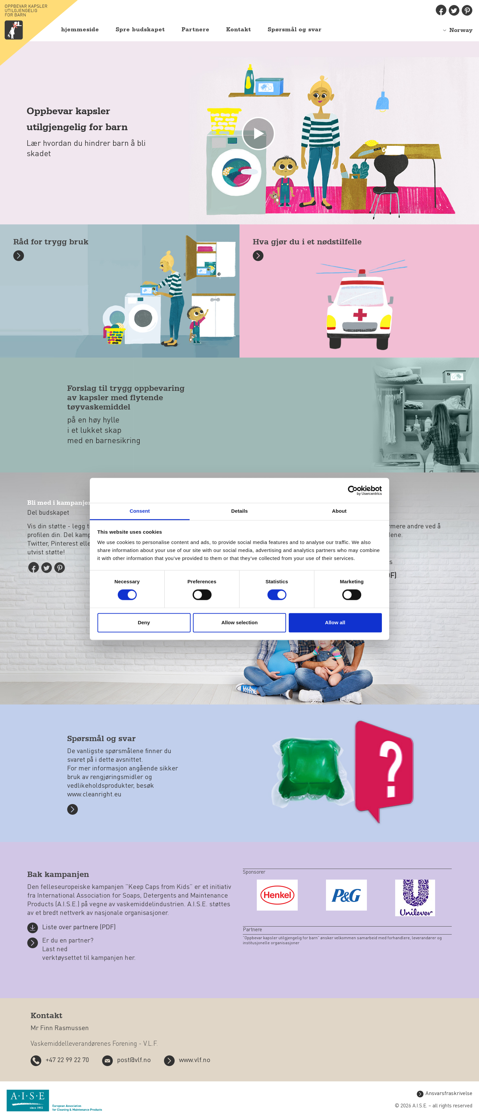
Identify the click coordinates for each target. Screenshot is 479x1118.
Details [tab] (239, 511)
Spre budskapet (140, 30)
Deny (144, 622)
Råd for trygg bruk (50, 242)
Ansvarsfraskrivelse (448, 1093)
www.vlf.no (194, 1060)
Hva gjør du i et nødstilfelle (307, 242)
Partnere (196, 30)
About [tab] (339, 511)
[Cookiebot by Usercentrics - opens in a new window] (353, 490)
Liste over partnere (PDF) (79, 927)
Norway (460, 30)
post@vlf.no (134, 1060)
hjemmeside (80, 30)
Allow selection (239, 622)
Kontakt (238, 30)
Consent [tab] (140, 511)
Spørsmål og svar (295, 30)
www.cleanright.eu (94, 794)
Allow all (335, 622)
